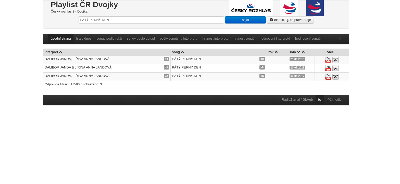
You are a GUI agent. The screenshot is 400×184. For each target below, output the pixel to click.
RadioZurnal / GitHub (297, 99)
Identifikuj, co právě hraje (290, 20)
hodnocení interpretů (275, 38)
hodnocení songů (308, 38)
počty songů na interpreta (178, 38)
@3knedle (334, 99)
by (320, 99)
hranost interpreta (215, 38)
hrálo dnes (84, 38)
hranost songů (243, 38)
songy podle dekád (141, 38)
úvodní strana (61, 38)
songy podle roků (109, 38)
